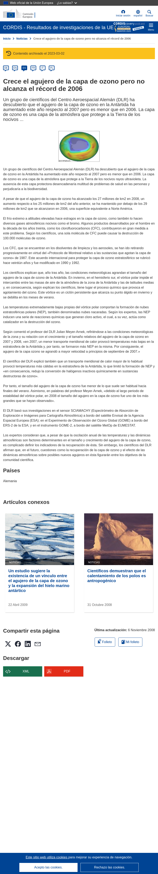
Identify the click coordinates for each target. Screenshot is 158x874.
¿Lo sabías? (67, 3)
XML (26, 671)
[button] (138, 13)
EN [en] (15, 68)
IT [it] (42, 68)
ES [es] (24, 68)
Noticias (22, 38)
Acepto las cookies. (48, 867)
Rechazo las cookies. (109, 867)
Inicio (7, 38)
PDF (67, 671)
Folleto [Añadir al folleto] (105, 641)
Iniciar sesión (123, 13)
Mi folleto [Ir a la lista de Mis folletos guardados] (130, 642)
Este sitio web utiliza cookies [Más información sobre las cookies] (47, 857)
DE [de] (6, 68)
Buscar (149, 13)
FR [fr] (33, 68)
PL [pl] (51, 68)
